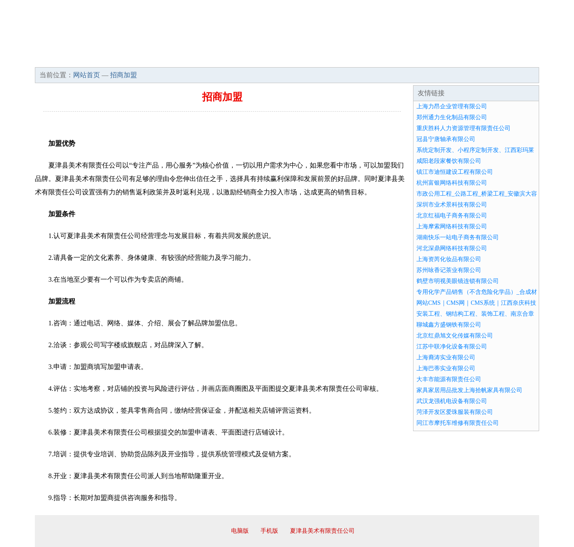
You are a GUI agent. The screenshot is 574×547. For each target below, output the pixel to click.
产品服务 (213, 59)
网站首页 (61, 59)
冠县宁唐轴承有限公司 (445, 139)
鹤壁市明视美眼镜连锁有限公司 (457, 281)
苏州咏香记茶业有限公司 (448, 270)
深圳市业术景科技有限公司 (451, 205)
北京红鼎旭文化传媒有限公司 (454, 335)
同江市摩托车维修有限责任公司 (457, 423)
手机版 (269, 531)
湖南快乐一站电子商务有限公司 (457, 237)
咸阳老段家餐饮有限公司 (448, 161)
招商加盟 (314, 59)
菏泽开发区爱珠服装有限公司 (454, 412)
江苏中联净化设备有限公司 (451, 346)
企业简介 (112, 59)
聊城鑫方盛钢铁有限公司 (448, 325)
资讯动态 (465, 59)
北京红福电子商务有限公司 (451, 215)
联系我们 (414, 59)
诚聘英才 (364, 59)
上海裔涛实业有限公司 (445, 357)
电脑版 (240, 531)
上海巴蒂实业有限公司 (445, 368)
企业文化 (162, 59)
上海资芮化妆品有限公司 (448, 259)
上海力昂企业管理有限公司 (451, 106)
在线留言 (515, 59)
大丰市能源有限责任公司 (448, 379)
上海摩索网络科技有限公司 (451, 226)
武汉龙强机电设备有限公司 (451, 401)
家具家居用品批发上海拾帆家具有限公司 (469, 390)
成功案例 (263, 59)
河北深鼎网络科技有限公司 (451, 248)
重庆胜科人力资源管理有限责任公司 (463, 128)
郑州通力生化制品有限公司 (451, 117)
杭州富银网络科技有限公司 (451, 183)
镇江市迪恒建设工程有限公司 (454, 172)
